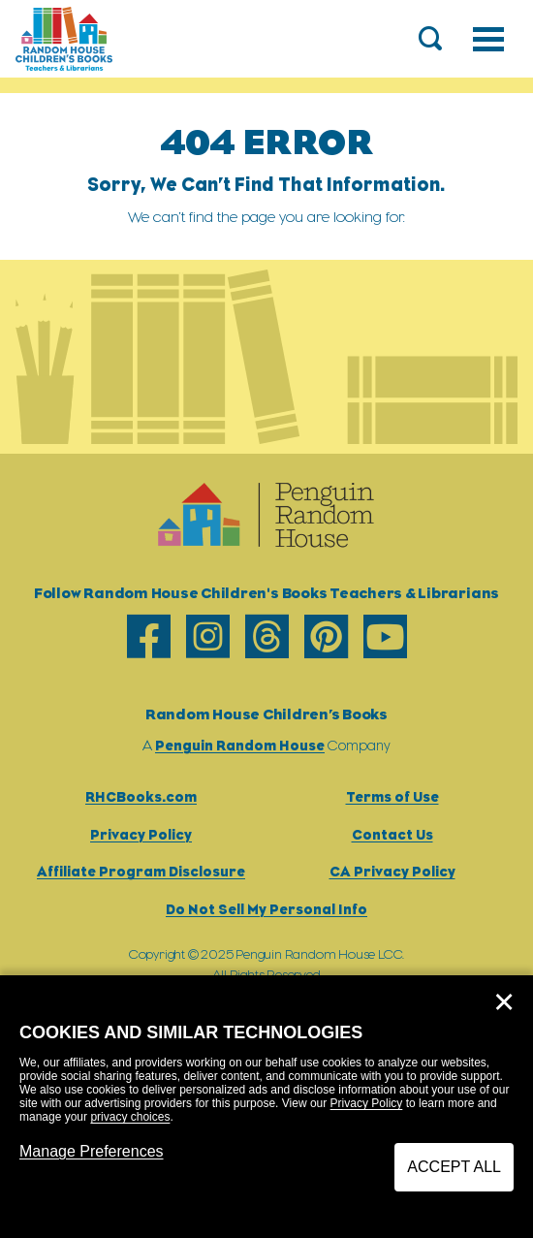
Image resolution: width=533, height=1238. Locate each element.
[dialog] (266, 1106)
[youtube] (385, 636)
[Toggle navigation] (488, 39)
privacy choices (130, 1117)
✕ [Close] (504, 1002)
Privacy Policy (366, 1103)
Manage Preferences (91, 1151)
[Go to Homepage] (64, 39)
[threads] (267, 636)
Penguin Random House (240, 745)
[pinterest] (326, 636)
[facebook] (149, 636)
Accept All (454, 1167)
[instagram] (208, 636)
